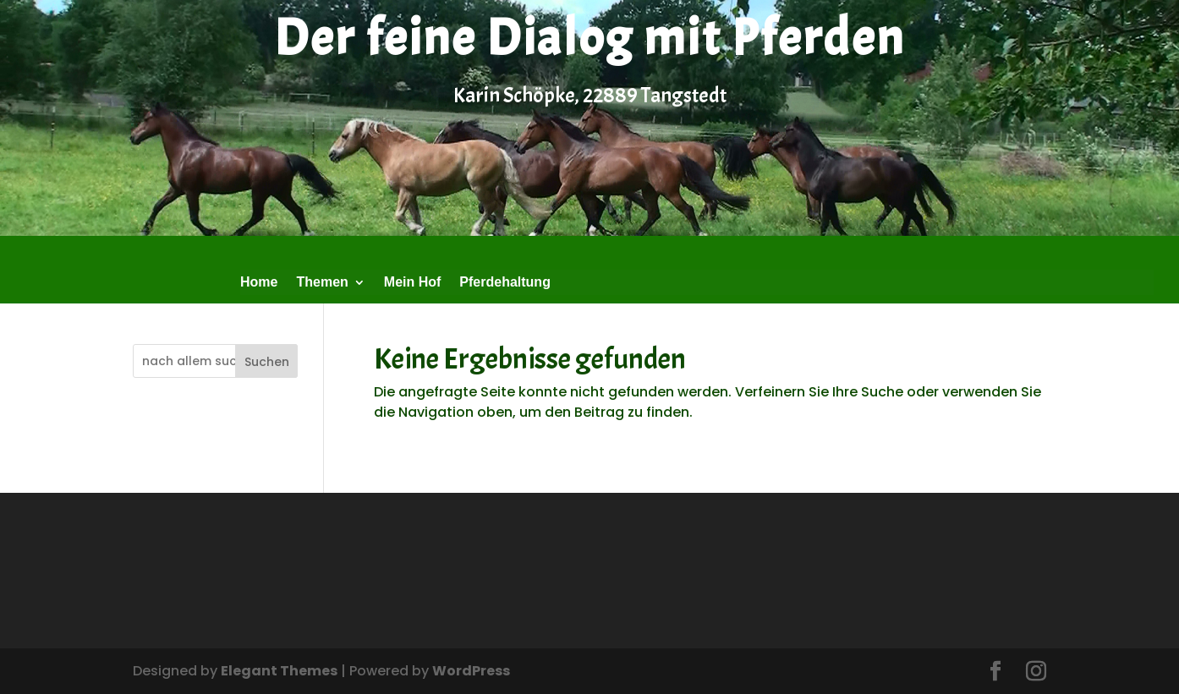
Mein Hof (412, 282)
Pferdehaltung (505, 282)
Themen (322, 282)
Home (258, 282)
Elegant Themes (279, 670)
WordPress (471, 670)
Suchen (266, 361)
